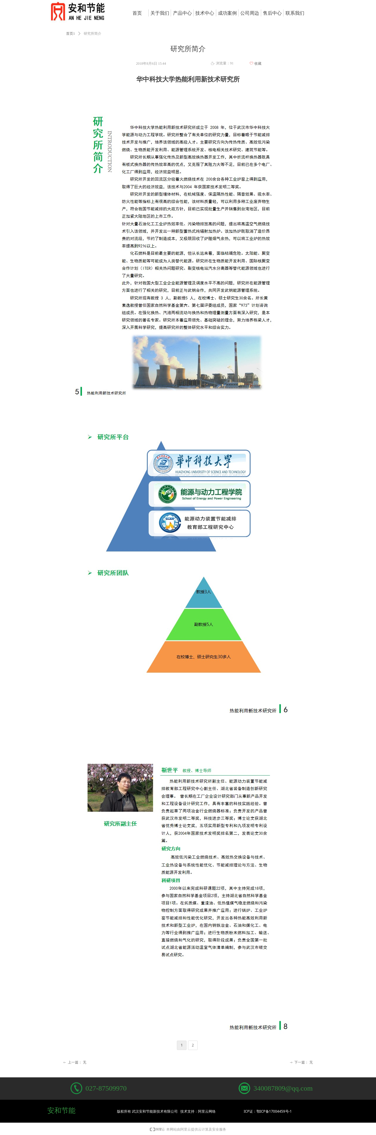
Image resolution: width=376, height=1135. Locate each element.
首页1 (70, 33)
